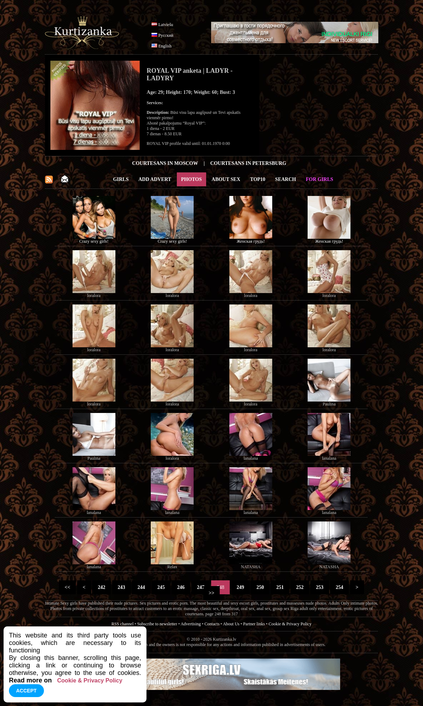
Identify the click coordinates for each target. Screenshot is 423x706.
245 (161, 587)
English (164, 46)
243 (121, 587)
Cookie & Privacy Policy (290, 623)
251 (280, 587)
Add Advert (155, 179)
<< (67, 587)
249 (240, 587)
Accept (26, 691)
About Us (231, 623)
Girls (121, 179)
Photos (191, 179)
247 (201, 587)
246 (181, 587)
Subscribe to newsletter (157, 623)
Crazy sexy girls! (94, 241)
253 (320, 587)
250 (260, 587)
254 (339, 587)
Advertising (190, 623)
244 (141, 587)
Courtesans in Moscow (165, 163)
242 (101, 587)
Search (285, 179)
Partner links (254, 623)
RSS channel (122, 623)
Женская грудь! (251, 241)
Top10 (257, 179)
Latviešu (165, 24)
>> (212, 593)
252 (300, 587)
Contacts (211, 623)
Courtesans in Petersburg (248, 163)
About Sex (225, 179)
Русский (165, 35)
